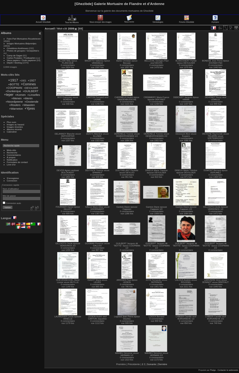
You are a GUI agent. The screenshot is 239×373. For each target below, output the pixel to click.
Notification (12, 160)
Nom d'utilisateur (11, 189)
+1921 (23, 80)
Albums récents (14, 129)
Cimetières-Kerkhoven (17, 48)
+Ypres (30, 108)
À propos (11, 157)
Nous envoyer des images (100, 21)
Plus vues (11, 122)
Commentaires (14, 155)
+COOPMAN (14, 87)
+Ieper (8, 95)
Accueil (50, 28)
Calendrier (12, 131)
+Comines (28, 84)
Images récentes (15, 127)
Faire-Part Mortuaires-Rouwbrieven (24, 38)
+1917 (13, 80)
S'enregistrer (13, 178)
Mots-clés (11, 150)
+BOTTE (13, 84)
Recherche (12, 152)
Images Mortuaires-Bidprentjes (21, 43)
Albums (6, 33)
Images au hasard (15, 124)
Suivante (151, 364)
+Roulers (15, 104)
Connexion (12, 180)
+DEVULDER (31, 88)
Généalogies (158, 21)
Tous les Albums (72, 21)
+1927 (32, 80)
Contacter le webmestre (228, 370)
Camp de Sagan (15, 55)
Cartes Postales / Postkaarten (21, 58)
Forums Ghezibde (186, 21)
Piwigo (213, 370)
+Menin (28, 98)
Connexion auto (12, 203)
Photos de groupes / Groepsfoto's (23, 50)
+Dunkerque (13, 91)
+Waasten (28, 104)
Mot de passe (9, 196)
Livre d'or (11, 164)
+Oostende (31, 101)
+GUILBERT (30, 91)
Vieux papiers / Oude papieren (21, 60)
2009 (71, 28)
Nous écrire (129, 21)
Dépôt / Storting (14, 62)
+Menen (16, 98)
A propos (215, 21)
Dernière (162, 364)
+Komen (20, 94)
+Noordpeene (14, 101)
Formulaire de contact (17, 162)
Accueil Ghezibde (43, 21)
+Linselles (33, 94)
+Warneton (16, 108)
